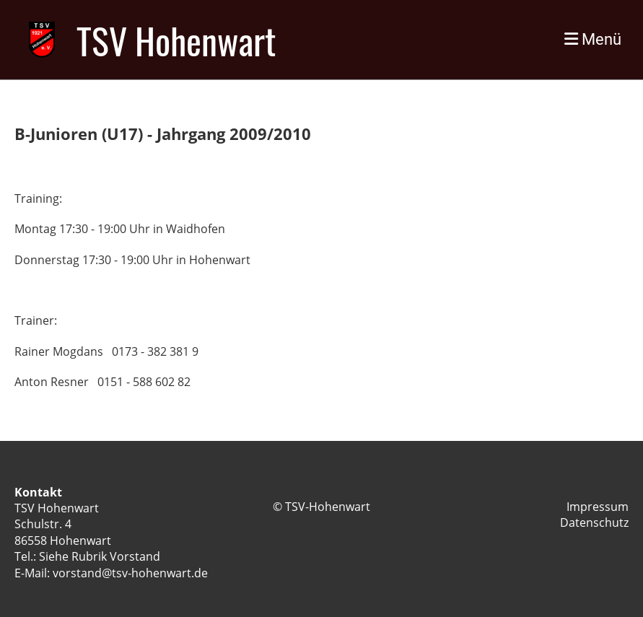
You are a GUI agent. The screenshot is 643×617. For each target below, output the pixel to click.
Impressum (598, 507)
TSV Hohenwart (176, 39)
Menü (592, 39)
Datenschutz (594, 522)
